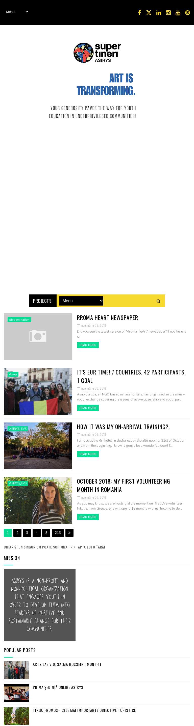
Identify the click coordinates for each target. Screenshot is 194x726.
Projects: (43, 297)
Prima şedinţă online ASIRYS (58, 684)
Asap (13, 371)
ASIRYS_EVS (18, 426)
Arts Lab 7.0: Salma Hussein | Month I (67, 661)
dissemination (19, 317)
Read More (88, 342)
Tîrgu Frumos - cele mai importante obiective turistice (84, 707)
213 (58, 529)
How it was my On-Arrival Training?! (123, 423)
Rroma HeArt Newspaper (107, 314)
